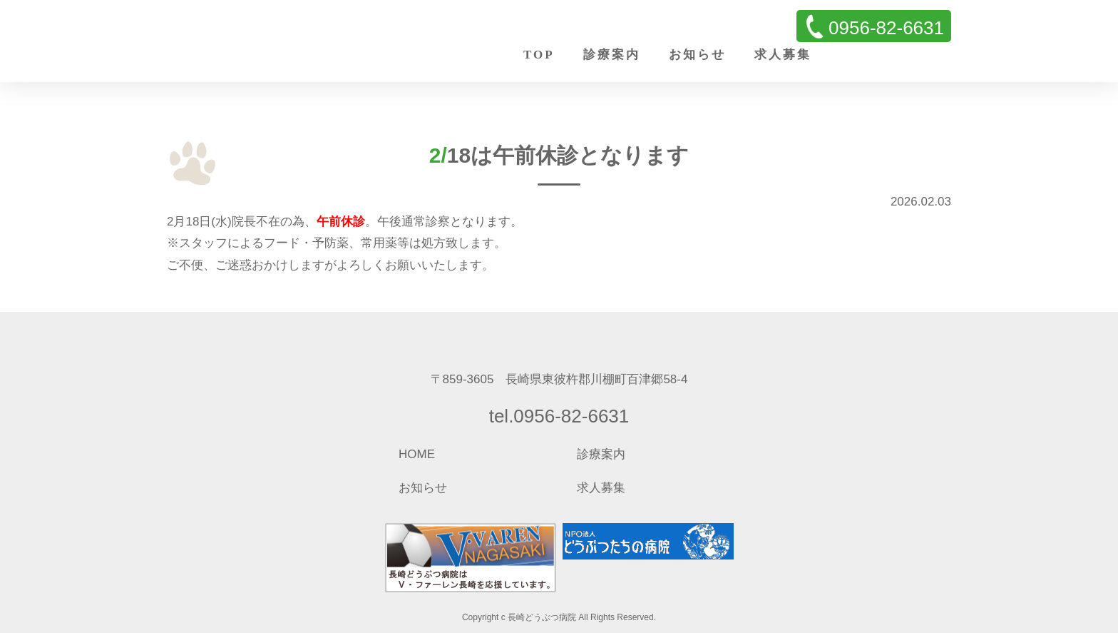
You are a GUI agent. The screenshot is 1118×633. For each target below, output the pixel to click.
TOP (539, 54)
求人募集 (782, 54)
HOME (417, 454)
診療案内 (611, 54)
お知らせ (697, 54)
